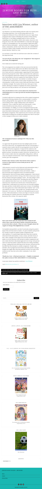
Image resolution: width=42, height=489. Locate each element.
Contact (23, 1)
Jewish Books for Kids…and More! (21, 11)
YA (18, 264)
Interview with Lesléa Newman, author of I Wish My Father (15, 270)
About (18, 1)
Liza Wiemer (29, 261)
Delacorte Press (8, 264)
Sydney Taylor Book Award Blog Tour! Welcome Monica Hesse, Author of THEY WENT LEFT (19, 273)
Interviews (4, 22)
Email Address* (8, 285)
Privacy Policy (5, 478)
